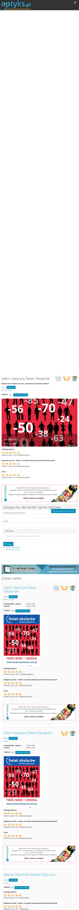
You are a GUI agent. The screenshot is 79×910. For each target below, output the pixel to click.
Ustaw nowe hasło (12, 549)
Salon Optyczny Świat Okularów (20, 589)
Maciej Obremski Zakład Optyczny (29, 874)
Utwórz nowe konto (13, 547)
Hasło (5, 521)
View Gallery (10, 443)
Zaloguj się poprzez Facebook (63, 511)
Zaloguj (8, 544)
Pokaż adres (11, 387)
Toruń (9, 390)
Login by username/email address (13, 513)
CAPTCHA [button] (9, 531)
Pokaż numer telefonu (20, 395)
